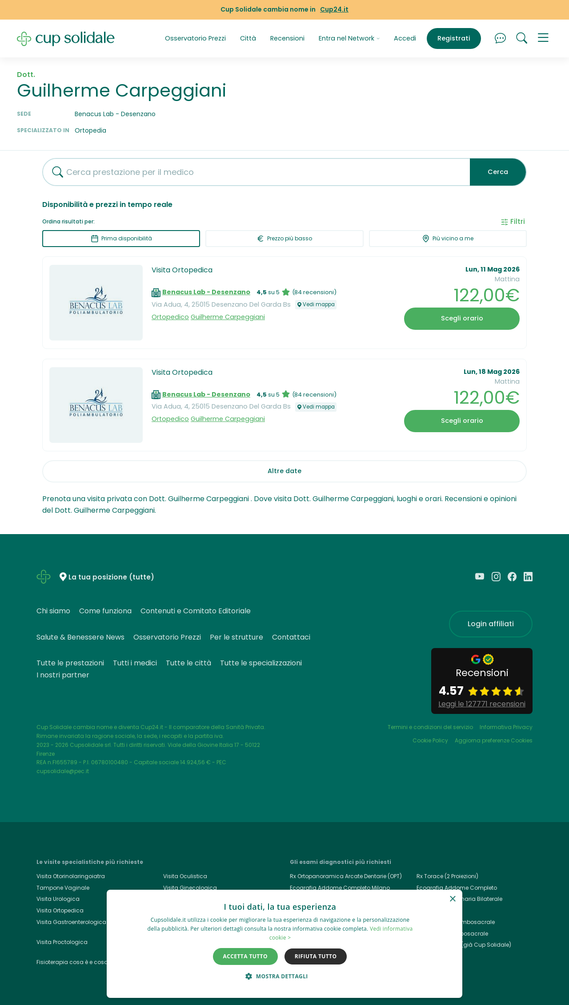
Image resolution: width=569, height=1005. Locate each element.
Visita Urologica (58, 899)
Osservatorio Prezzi (195, 38)
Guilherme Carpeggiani (228, 316)
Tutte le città (188, 663)
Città (248, 38)
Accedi (405, 38)
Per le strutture (236, 637)
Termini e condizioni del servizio (430, 727)
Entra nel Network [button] (349, 38)
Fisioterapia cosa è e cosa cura (79, 962)
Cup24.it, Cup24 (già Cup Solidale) (464, 944)
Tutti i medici (135, 663)
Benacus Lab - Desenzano (206, 292)
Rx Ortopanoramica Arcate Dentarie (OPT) (346, 876)
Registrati (453, 38)
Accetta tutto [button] (245, 956)
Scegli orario (462, 318)
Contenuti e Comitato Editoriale (195, 611)
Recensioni (287, 38)
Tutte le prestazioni (70, 663)
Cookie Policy (430, 740)
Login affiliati (491, 624)
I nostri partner (62, 675)
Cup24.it (334, 9)
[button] (543, 39)
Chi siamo (53, 611)
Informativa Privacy (506, 727)
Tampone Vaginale (62, 888)
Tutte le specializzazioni (261, 663)
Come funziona (105, 611)
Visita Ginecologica (190, 888)
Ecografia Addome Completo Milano (340, 888)
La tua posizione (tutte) (111, 577)
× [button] (452, 899)
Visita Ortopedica (182, 270)
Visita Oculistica (185, 876)
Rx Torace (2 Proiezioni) (447, 876)
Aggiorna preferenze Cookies (494, 740)
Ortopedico (170, 316)
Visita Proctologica (62, 942)
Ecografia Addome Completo (457, 888)
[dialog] (284, 944)
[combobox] (253, 172)
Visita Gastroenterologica (71, 922)
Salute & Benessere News (80, 637)
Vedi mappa (316, 304)
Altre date (284, 470)
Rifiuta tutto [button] (316, 956)
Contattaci (291, 637)
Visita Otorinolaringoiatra (70, 876)
